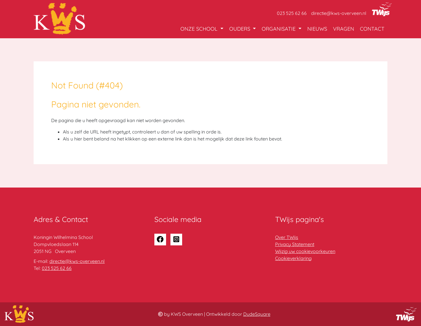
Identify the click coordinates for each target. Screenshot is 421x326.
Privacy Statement (294, 244)
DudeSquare (256, 314)
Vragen (343, 28)
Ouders (240, 28)
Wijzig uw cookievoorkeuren (305, 251)
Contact (372, 28)
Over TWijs (286, 237)
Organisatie (279, 28)
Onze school (199, 28)
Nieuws (317, 28)
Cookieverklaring (293, 258)
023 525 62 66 (292, 13)
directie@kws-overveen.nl (338, 13)
